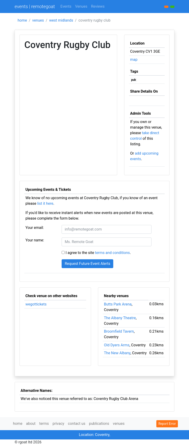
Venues (81, 6)
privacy (58, 423)
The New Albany (117, 353)
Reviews (98, 6)
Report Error (167, 424)
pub (133, 79)
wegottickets (36, 304)
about (30, 423)
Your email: (34, 227)
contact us (76, 423)
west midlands (61, 20)
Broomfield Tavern (119, 331)
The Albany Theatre (120, 318)
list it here (45, 203)
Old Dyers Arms (116, 345)
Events (65, 6)
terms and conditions (112, 252)
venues (38, 20)
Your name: (34, 240)
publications (99, 423)
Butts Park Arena (118, 304)
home (22, 20)
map (134, 59)
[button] (172, 7)
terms (44, 423)
